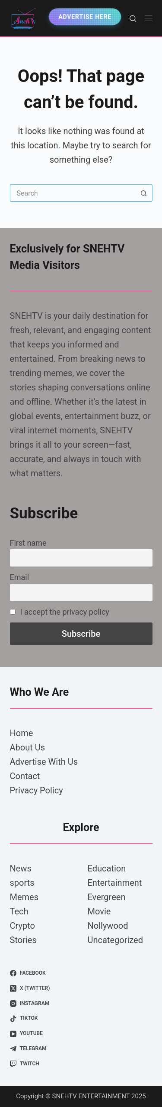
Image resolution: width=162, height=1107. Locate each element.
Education (107, 868)
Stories (23, 940)
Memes (24, 897)
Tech (19, 911)
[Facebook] (81, 973)
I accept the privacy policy (59, 611)
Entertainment (115, 883)
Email (19, 577)
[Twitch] (81, 1064)
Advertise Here (85, 16)
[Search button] (143, 193)
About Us (27, 747)
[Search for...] (72, 193)
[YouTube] (81, 1033)
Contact (25, 776)
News (21, 868)
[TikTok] (81, 1018)
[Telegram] (81, 1049)
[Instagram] (81, 1003)
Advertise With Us (44, 762)
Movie (99, 911)
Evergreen (107, 897)
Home (21, 733)
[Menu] (148, 18)
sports (22, 883)
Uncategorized (115, 940)
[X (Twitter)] (81, 988)
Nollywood (108, 925)
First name (28, 542)
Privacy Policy (36, 790)
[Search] (133, 18)
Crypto (22, 925)
